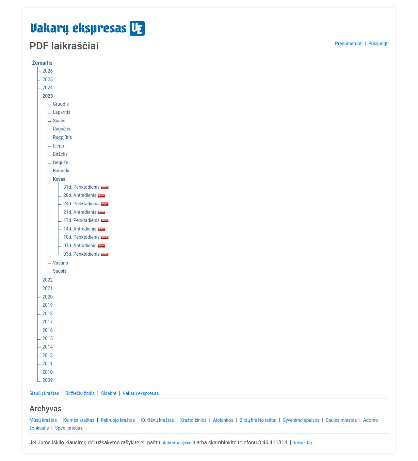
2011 (47, 363)
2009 (47, 380)
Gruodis (61, 104)
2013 (47, 355)
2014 (47, 347)
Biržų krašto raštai (259, 420)
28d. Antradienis (84, 195)
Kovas (59, 179)
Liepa (58, 145)
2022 (47, 279)
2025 (47, 79)
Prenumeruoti (348, 43)
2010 (47, 372)
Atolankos (223, 420)
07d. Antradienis (84, 245)
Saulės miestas (342, 420)
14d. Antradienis (84, 228)
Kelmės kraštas (79, 420)
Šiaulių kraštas (44, 393)
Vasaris (60, 262)
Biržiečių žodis (80, 393)
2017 (47, 321)
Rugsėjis (61, 128)
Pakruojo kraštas (118, 420)
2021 (47, 288)
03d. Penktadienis (85, 254)
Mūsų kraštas (43, 420)
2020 (47, 296)
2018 (47, 313)
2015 (47, 338)
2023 (47, 96)
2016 (47, 330)
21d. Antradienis (84, 212)
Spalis (59, 120)
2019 (47, 305)
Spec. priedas (69, 428)
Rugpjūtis (62, 137)
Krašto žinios (194, 420)
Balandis (62, 170)
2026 (47, 71)
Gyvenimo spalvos (301, 420)
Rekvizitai (302, 442)
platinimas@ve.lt (178, 442)
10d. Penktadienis (85, 237)
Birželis (60, 154)
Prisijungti (378, 43)
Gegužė (60, 162)
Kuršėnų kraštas (158, 420)
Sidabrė (109, 393)
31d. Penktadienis (85, 187)
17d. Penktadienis (85, 220)
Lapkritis (61, 112)
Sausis (60, 271)
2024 (47, 87)
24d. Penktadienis (85, 203)
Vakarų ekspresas (141, 393)
